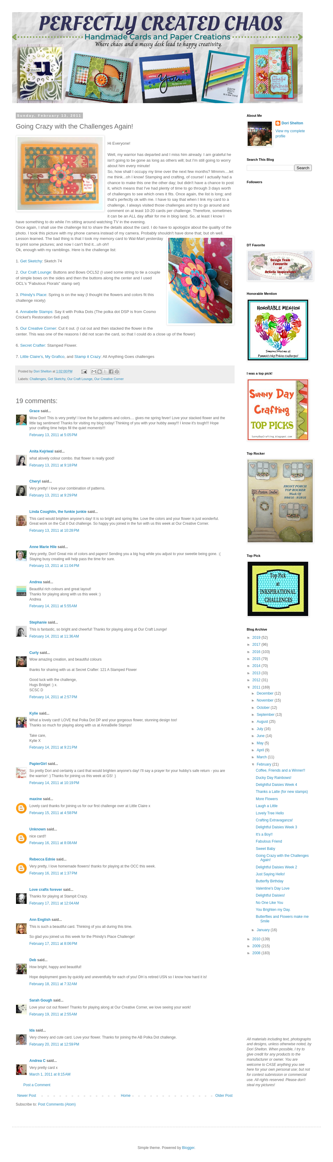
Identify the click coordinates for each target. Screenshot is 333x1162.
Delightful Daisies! (270, 895)
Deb (32, 960)
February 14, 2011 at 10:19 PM (54, 783)
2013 (257, 673)
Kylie (33, 713)
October (264, 708)
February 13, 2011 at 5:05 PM (53, 435)
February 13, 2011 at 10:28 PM (54, 530)
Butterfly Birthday (269, 881)
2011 (257, 687)
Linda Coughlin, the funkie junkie (58, 512)
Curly (34, 653)
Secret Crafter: (33, 345)
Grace (34, 411)
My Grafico (54, 356)
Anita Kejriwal (41, 451)
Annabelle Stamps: (37, 311)
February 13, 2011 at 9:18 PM (53, 465)
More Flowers (267, 799)
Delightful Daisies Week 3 (276, 827)
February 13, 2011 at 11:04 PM (54, 566)
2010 (257, 939)
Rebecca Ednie (42, 859)
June (261, 736)
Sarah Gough (40, 1000)
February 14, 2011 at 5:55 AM (53, 606)
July (260, 729)
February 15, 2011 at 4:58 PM (53, 813)
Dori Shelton (292, 123)
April (261, 750)
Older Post (223, 1095)
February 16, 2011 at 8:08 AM (53, 843)
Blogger (188, 1148)
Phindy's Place (33, 294)
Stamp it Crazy (87, 356)
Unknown (37, 829)
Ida (32, 1030)
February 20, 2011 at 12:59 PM (54, 1044)
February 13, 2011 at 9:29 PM (53, 495)
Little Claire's (31, 356)
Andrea (35, 582)
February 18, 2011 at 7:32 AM (53, 984)
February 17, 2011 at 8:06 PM (53, 943)
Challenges (38, 379)
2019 (257, 637)
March (262, 757)
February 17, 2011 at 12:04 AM (54, 903)
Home (125, 1095)
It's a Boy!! (264, 834)
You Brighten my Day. (273, 910)
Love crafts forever (45, 889)
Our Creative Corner (38, 328)
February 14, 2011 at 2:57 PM (53, 697)
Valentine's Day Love (272, 888)
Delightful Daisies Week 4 (276, 785)
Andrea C (37, 1061)
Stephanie (38, 622)
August (263, 721)
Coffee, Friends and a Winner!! (280, 770)
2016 (257, 652)
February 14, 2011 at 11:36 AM (54, 636)
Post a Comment (36, 1085)
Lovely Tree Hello (270, 813)
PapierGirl (38, 764)
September (266, 714)
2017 (257, 644)
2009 (257, 946)
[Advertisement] (277, 995)
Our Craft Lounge (35, 272)
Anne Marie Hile (43, 547)
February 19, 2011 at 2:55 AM (53, 1014)
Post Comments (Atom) (57, 1104)
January (264, 930)
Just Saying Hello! (270, 874)
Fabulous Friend (269, 841)
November (266, 700)
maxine (35, 799)
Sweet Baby (265, 849)
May (261, 743)
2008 (257, 953)
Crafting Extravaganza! (274, 820)
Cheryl (35, 481)
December (266, 693)
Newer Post (26, 1095)
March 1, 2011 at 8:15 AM (50, 1074)
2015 (257, 659)
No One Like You (269, 903)
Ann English (40, 920)
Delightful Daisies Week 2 (276, 867)
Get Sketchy (30, 261)
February (264, 764)
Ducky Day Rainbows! (273, 778)
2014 (257, 666)
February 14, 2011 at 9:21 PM (53, 747)
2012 (257, 680)
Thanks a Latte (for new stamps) (282, 792)
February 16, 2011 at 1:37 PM (53, 873)
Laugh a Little (267, 806)
